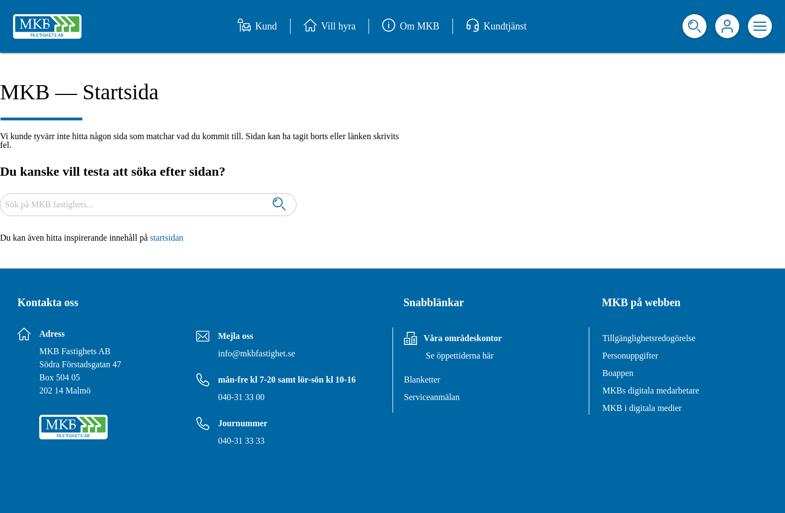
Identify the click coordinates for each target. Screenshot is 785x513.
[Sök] (279, 204)
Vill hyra (329, 26)
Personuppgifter (630, 355)
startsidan (166, 237)
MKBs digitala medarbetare (650, 390)
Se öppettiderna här (459, 355)
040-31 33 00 (241, 397)
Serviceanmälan (432, 397)
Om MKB (410, 26)
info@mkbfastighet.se (256, 353)
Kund (257, 26)
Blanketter (422, 379)
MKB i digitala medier (641, 408)
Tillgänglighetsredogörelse (649, 338)
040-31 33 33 (241, 440)
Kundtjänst (496, 26)
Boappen (617, 373)
